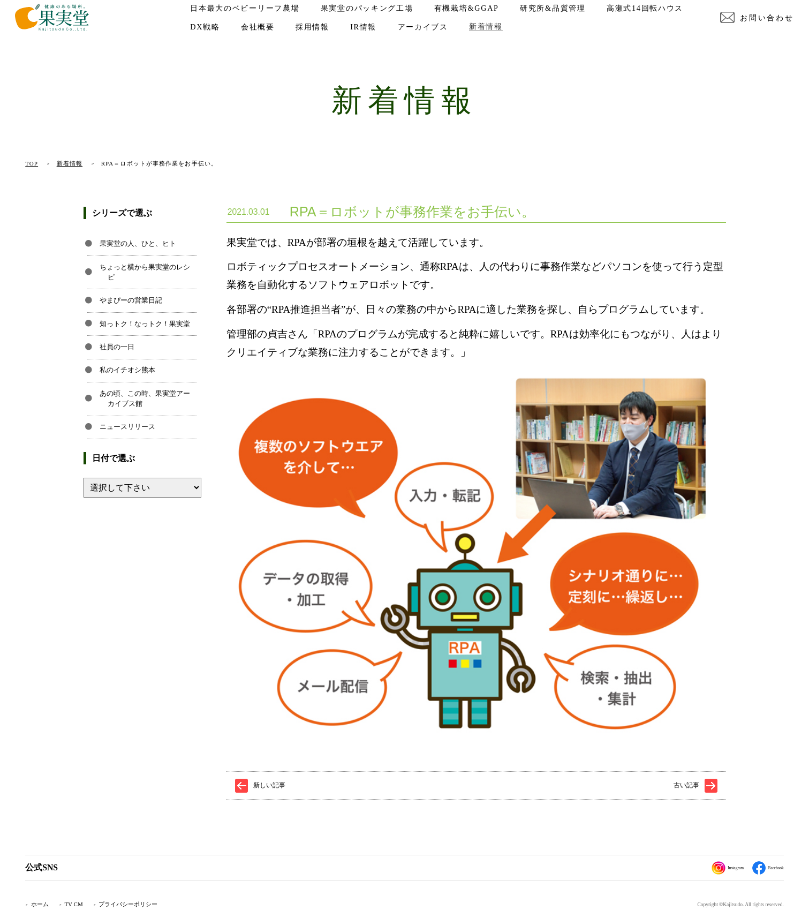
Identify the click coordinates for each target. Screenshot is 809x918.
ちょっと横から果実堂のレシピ (145, 272)
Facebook (762, 868)
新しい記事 (269, 785)
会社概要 (366, 38)
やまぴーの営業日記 (131, 300)
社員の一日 (117, 347)
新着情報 (594, 38)
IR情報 (471, 38)
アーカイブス (530, 38)
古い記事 (686, 785)
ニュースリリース (127, 427)
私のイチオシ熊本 (127, 370)
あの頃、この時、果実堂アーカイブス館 (145, 399)
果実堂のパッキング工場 (377, 20)
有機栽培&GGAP (476, 20)
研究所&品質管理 (563, 20)
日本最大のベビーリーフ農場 (255, 20)
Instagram (709, 868)
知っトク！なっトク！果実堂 (145, 324)
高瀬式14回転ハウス (239, 38)
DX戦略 (313, 38)
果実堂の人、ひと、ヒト (138, 243)
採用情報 (420, 38)
